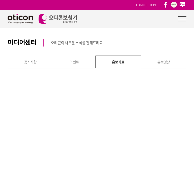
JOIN (153, 5)
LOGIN (140, 5)
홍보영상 (163, 34)
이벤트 (74, 34)
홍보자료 (118, 34)
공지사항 (30, 34)
